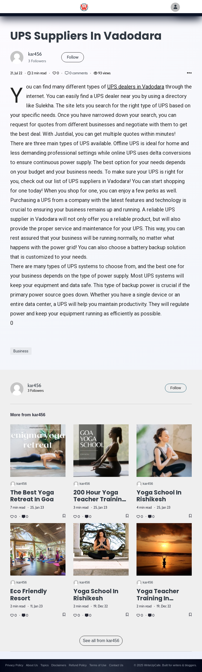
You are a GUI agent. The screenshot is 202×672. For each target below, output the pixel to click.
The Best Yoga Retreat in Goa (32, 496)
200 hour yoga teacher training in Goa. (99, 499)
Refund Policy (78, 665)
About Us (32, 665)
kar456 (35, 54)
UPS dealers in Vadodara (135, 87)
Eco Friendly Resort (28, 594)
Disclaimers (58, 665)
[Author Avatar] (175, 7)
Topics (45, 665)
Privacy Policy (14, 665)
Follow (72, 57)
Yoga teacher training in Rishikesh (158, 598)
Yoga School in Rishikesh (95, 594)
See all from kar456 (101, 640)
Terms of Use (98, 665)
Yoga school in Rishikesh (159, 496)
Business (20, 351)
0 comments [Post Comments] (76, 73)
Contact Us (116, 665)
